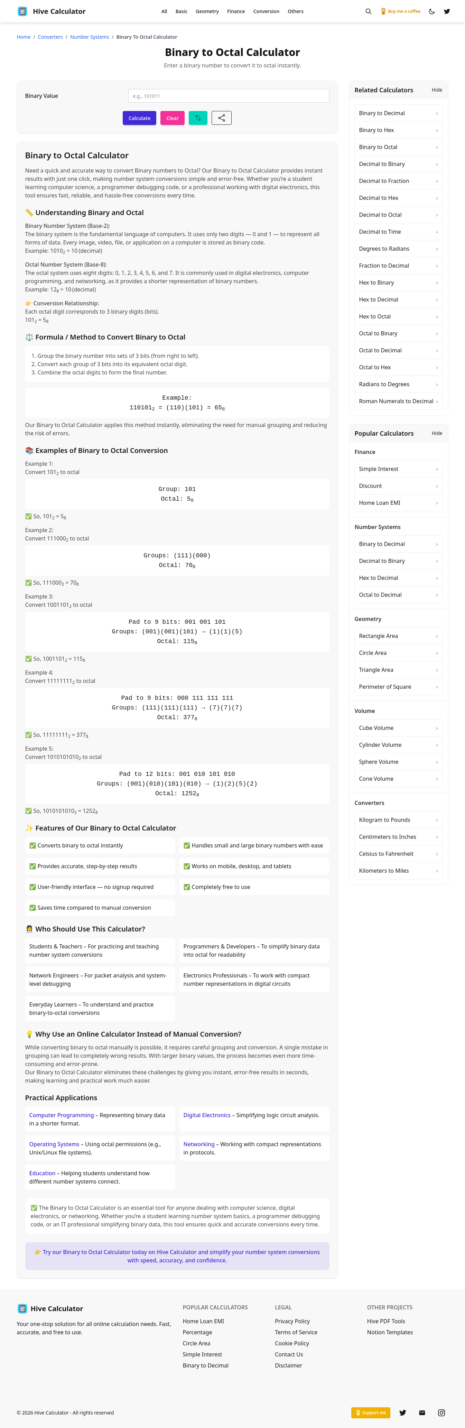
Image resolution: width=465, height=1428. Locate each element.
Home (24, 37)
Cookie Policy (292, 1343)
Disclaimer (288, 1365)
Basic (182, 11)
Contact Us (289, 1354)
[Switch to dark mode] (432, 11)
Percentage (197, 1332)
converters (50, 37)
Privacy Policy (292, 1321)
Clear (172, 118)
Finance (236, 11)
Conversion (266, 11)
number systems (89, 37)
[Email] (422, 1413)
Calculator (51, 11)
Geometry (207, 11)
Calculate (139, 118)
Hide (437, 89)
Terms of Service (296, 1332)
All (164, 11)
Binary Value (41, 96)
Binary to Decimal (206, 1365)
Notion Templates (390, 1332)
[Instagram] (441, 1413)
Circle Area (197, 1343)
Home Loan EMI (203, 1321)
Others (296, 11)
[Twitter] (403, 1413)
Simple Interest (202, 1354)
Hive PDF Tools (386, 1321)
